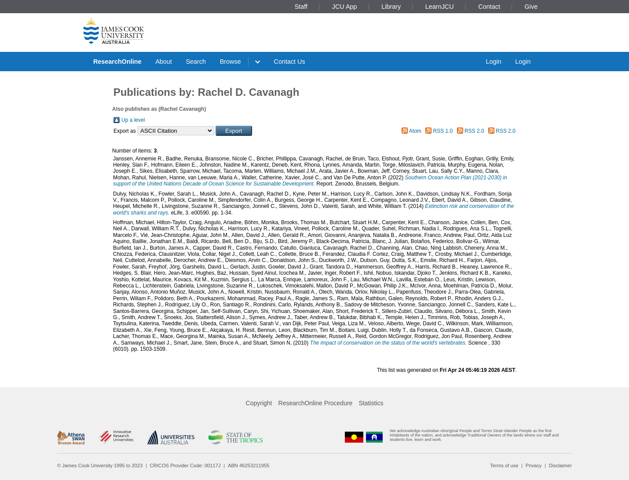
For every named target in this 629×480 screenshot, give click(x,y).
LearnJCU (439, 6)
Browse (230, 61)
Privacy (534, 465)
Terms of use (504, 465)
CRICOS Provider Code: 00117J (185, 465)
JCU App (344, 6)
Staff (301, 6)
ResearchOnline (117, 61)
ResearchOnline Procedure (315, 403)
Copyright (259, 403)
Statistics (370, 403)
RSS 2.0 (474, 131)
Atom (415, 131)
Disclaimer (560, 465)
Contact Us (289, 61)
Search (196, 61)
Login (493, 61)
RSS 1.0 (443, 131)
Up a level (133, 120)
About (163, 61)
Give (531, 6)
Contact (489, 6)
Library (391, 6)
